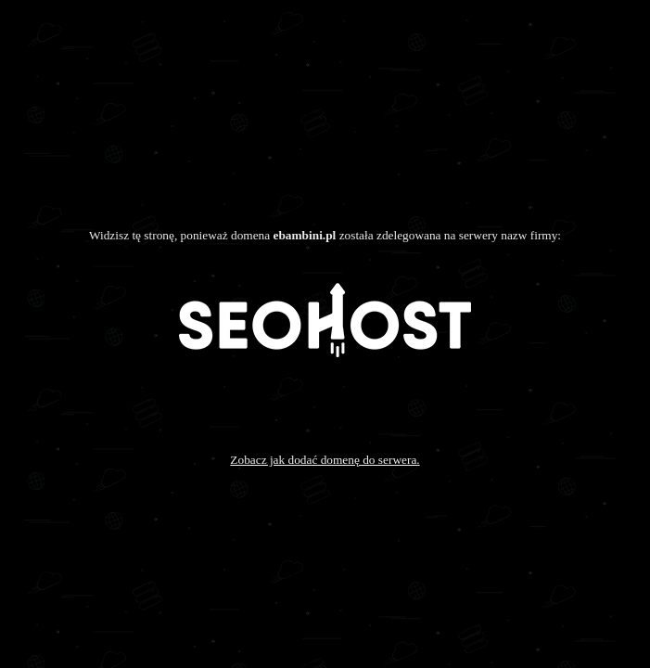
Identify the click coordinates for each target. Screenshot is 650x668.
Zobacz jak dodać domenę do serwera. (324, 460)
